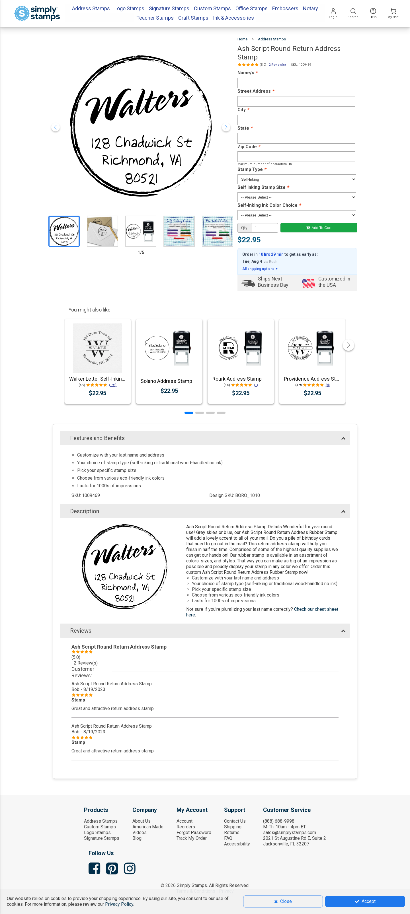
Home (242, 39)
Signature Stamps (101, 838)
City (243, 109)
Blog (137, 838)
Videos (139, 832)
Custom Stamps (100, 827)
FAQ (228, 838)
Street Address (255, 91)
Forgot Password (194, 832)
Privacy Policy (119, 904)
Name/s (247, 72)
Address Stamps (272, 39)
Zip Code (248, 146)
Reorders (186, 827)
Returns (231, 832)
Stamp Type (251, 169)
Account (184, 821)
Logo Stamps (97, 832)
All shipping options (260, 269)
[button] (188, 413)
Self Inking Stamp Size (263, 187)
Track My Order (192, 838)
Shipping (232, 827)
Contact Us (235, 821)
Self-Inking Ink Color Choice (269, 205)
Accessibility (237, 844)
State (244, 128)
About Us (141, 821)
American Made (147, 827)
